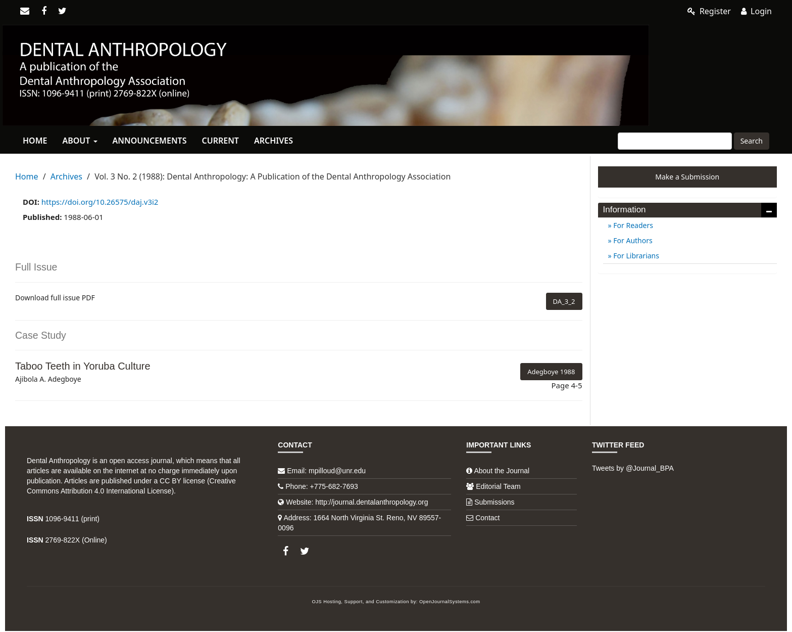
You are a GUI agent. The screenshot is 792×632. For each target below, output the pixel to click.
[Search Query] (675, 141)
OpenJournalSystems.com (449, 601)
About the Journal (501, 471)
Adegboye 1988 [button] (551, 371)
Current (220, 140)
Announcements (150, 140)
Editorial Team (498, 486)
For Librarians (635, 255)
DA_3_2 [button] (564, 301)
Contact (487, 518)
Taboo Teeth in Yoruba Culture (83, 366)
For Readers (632, 225)
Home (35, 140)
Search (751, 141)
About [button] (79, 140)
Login (756, 11)
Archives (273, 140)
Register (709, 11)
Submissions (494, 502)
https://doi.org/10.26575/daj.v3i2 (100, 202)
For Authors (632, 240)
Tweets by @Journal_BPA (633, 468)
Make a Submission (687, 177)
